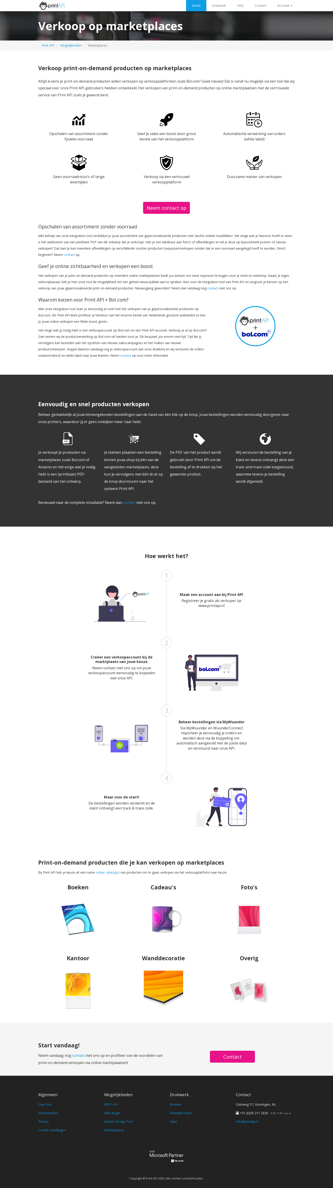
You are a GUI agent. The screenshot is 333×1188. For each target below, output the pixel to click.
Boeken (175, 1104)
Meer (174, 1121)
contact (69, 254)
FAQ (240, 5)
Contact (260, 5)
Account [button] (284, 5)
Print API (48, 45)
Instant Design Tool (118, 1121)
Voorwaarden (48, 1113)
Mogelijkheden (71, 45)
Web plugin (112, 1113)
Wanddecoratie (181, 1113)
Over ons (45, 1104)
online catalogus (108, 872)
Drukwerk (219, 5)
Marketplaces (114, 1130)
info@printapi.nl (247, 1121)
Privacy (43, 1121)
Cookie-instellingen (52, 1130)
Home (196, 5)
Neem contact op (166, 207)
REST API (111, 1104)
